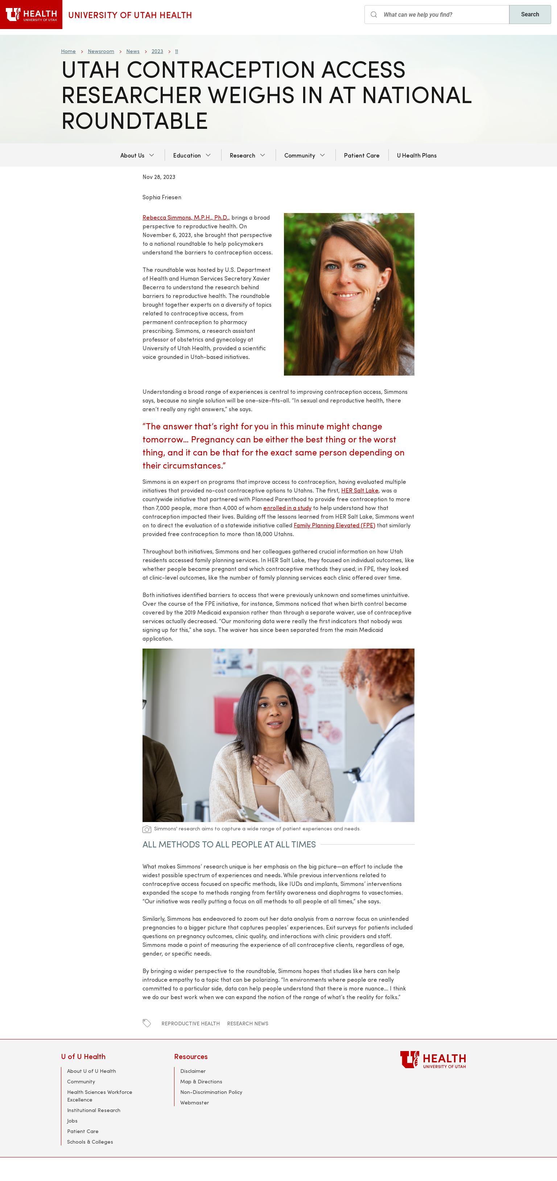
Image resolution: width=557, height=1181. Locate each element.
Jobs (72, 1120)
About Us (132, 155)
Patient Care (362, 155)
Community (299, 155)
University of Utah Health (130, 14)
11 (176, 51)
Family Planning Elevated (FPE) (334, 525)
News (133, 51)
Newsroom (101, 51)
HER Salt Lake (360, 490)
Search (530, 14)
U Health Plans (417, 155)
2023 (157, 51)
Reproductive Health (190, 1023)
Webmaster (194, 1102)
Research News (247, 1023)
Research (242, 155)
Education (187, 155)
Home (68, 51)
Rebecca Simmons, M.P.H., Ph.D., (186, 217)
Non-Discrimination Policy (211, 1091)
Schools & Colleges (90, 1141)
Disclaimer (193, 1070)
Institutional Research (93, 1110)
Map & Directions (201, 1081)
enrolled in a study (287, 507)
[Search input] (436, 14)
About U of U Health (91, 1070)
